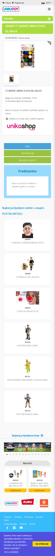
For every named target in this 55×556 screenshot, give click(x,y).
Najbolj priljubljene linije (25, 435)
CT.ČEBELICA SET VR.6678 (27, 277)
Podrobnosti (16, 490)
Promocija (28, 516)
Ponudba (18, 516)
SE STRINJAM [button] (42, 544)
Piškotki (23, 523)
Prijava (8, 2)
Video (6, 520)
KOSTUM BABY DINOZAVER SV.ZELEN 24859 (27, 379)
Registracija (19, 2)
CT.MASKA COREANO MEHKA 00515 (27, 242)
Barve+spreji (24, 37)
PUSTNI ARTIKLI (11, 37)
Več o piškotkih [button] (11, 552)
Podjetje (7, 516)
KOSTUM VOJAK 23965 (27, 345)
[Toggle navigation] (49, 18)
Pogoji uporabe (10, 523)
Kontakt (39, 516)
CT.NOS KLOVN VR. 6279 (28, 311)
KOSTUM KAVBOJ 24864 (27, 414)
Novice (32, 523)
